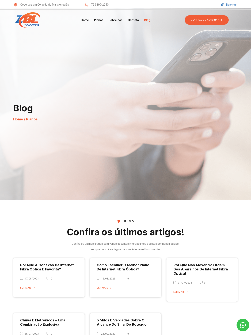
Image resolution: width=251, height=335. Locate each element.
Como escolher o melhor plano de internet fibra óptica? (123, 267)
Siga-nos (229, 5)
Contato (133, 20)
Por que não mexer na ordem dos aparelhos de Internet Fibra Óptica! (200, 269)
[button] (207, 20)
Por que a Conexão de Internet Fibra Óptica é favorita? (47, 267)
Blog (147, 20)
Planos (98, 20)
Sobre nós (116, 20)
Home (85, 20)
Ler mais (27, 288)
